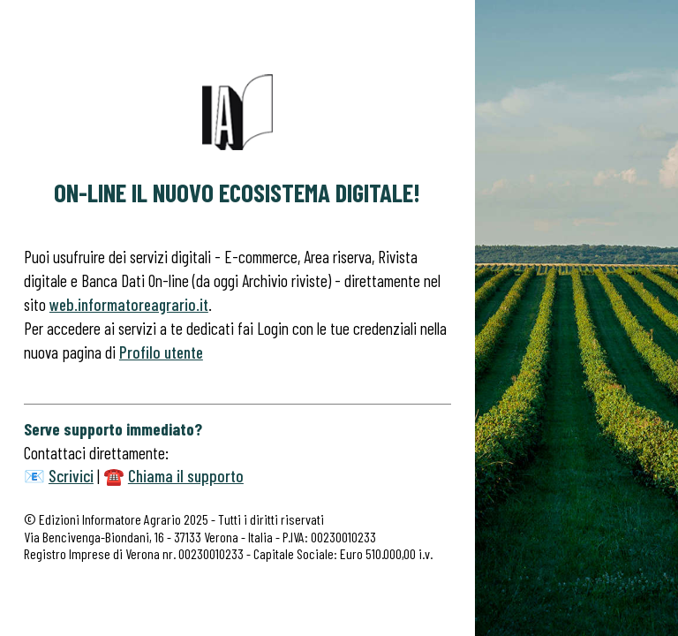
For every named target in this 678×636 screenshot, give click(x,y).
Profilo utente (161, 352)
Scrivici (71, 476)
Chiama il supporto (186, 476)
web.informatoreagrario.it (128, 304)
